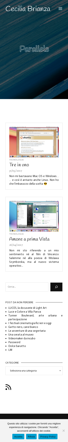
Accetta (18, 436)
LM (10, 349)
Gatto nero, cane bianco (23, 327)
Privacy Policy (47, 436)
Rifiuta (31, 436)
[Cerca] (56, 287)
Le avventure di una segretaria (27, 330)
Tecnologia (16, 160)
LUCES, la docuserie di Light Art (27, 308)
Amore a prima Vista (29, 239)
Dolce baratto (17, 346)
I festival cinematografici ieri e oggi (29, 323)
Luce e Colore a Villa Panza (24, 311)
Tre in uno (19, 165)
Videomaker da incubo (21, 338)
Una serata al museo (21, 334)
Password (14, 342)
